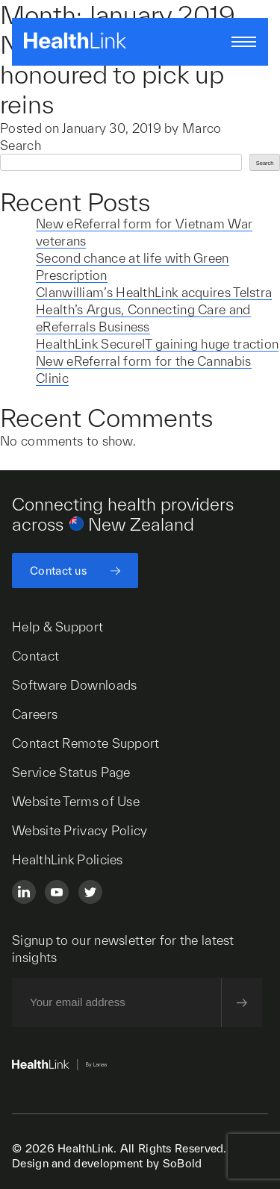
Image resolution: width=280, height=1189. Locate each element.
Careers (34, 714)
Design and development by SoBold (107, 1163)
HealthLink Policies (67, 859)
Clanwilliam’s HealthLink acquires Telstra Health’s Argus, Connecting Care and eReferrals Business (154, 309)
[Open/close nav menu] (243, 42)
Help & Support (57, 627)
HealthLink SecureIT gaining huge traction (157, 344)
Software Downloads (74, 685)
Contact (35, 656)
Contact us (58, 570)
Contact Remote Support (86, 743)
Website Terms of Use (76, 801)
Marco (202, 128)
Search (20, 145)
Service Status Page (71, 772)
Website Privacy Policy (80, 830)
